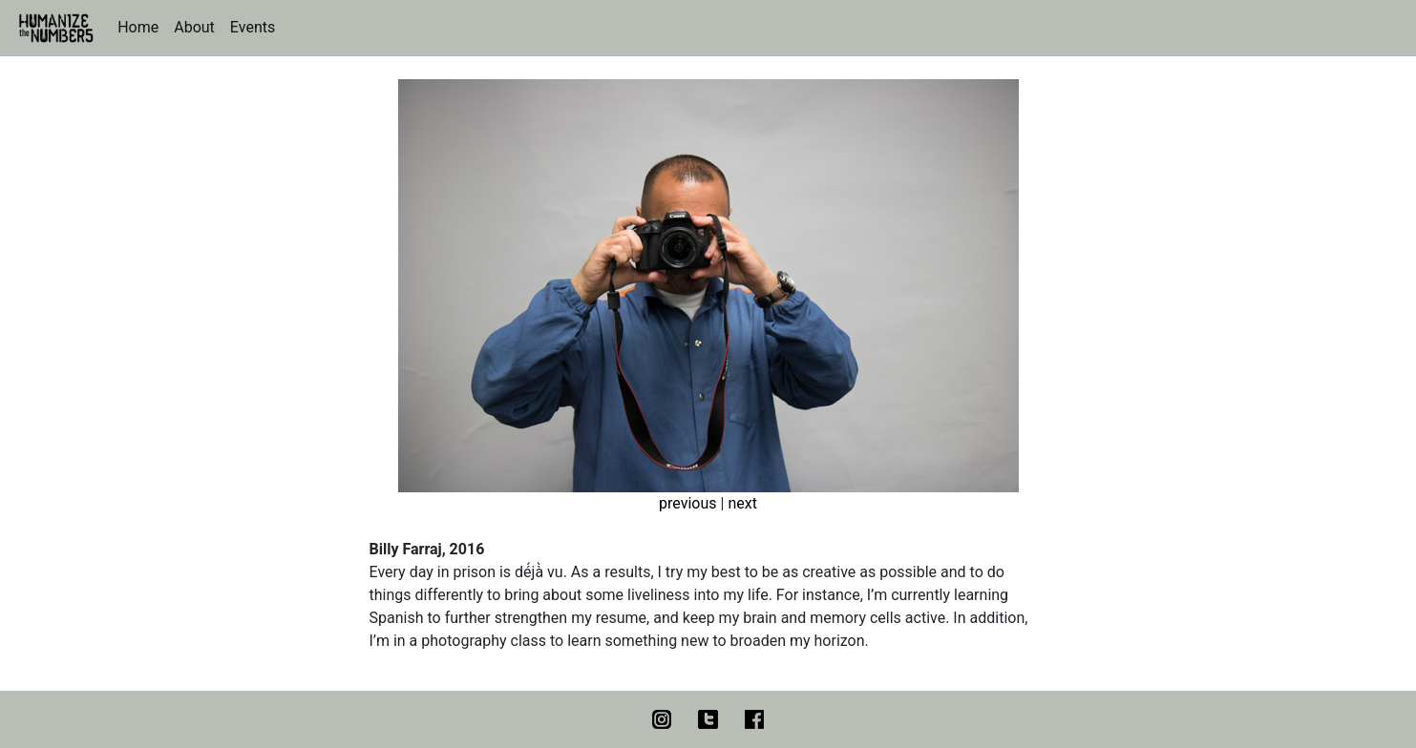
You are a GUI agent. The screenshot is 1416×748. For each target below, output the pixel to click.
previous (687, 503)
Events (252, 27)
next (742, 503)
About (194, 27)
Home (138, 27)
